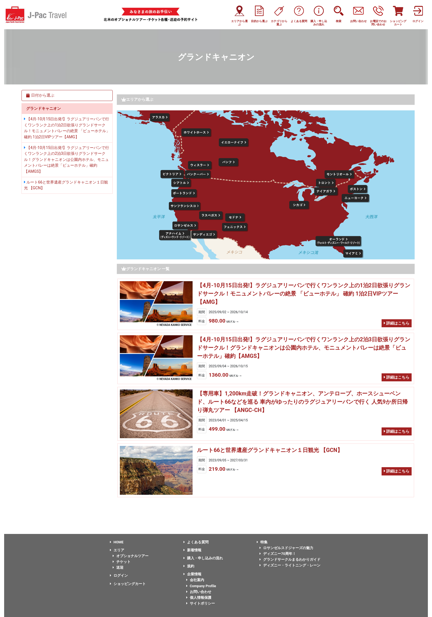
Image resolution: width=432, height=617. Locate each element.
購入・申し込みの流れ (203, 558)
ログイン (119, 575)
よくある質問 (196, 542)
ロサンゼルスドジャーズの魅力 (286, 548)
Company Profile (201, 586)
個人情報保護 (198, 597)
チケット (122, 562)
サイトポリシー (200, 603)
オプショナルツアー (130, 556)
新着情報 (192, 550)
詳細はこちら (396, 323)
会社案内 (195, 580)
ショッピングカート (128, 584)
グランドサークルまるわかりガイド (290, 559)
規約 (188, 566)
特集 (262, 542)
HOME (116, 542)
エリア (117, 550)
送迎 (118, 567)
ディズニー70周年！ (278, 554)
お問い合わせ (198, 592)
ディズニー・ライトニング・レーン (290, 565)
